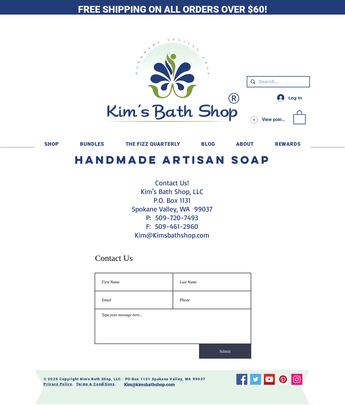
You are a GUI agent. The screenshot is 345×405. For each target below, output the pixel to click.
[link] (299, 117)
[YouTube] (269, 379)
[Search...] (278, 82)
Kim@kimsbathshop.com (149, 384)
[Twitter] (255, 379)
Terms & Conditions (95, 384)
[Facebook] (241, 379)
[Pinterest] (283, 379)
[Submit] (225, 351)
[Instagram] (296, 379)
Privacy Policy (58, 384)
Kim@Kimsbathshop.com (172, 235)
